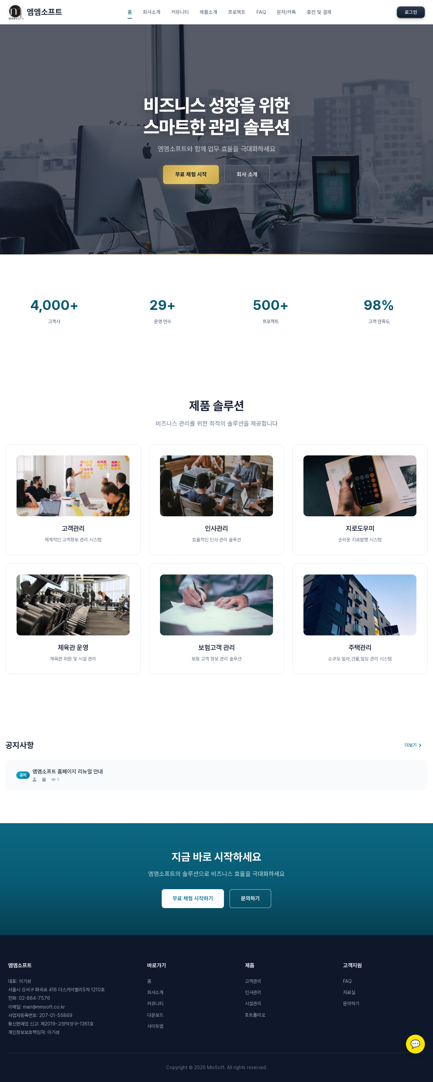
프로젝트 (237, 12)
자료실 (349, 992)
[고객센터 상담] (415, 1044)
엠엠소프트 (35, 12)
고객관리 (253, 981)
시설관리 (253, 1003)
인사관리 (253, 992)
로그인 (411, 12)
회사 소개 (247, 174)
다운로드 (155, 1015)
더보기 (413, 745)
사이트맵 (155, 1026)
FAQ (261, 12)
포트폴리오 (255, 1015)
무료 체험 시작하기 (193, 908)
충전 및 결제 (319, 12)
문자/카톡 (286, 12)
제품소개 (208, 12)
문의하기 (250, 908)
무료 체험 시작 (191, 174)
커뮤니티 (180, 12)
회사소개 (151, 12)
